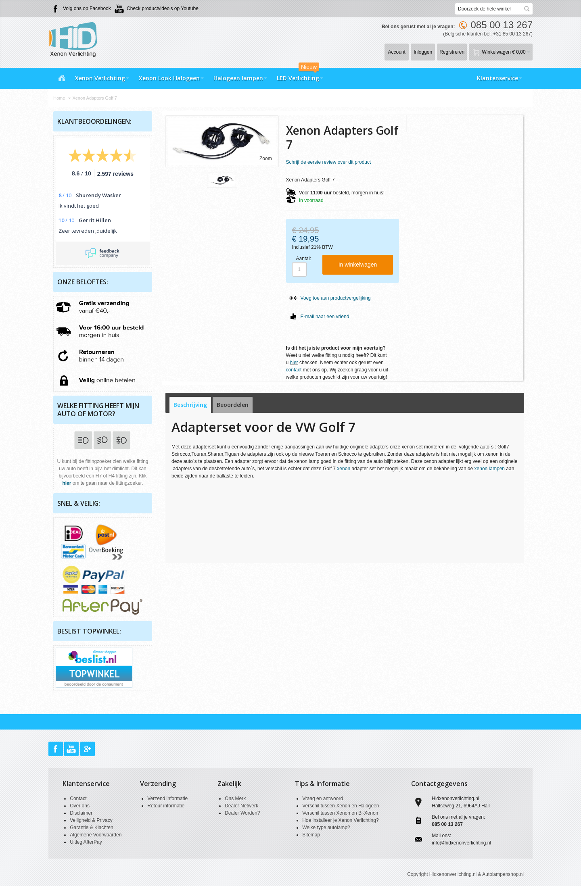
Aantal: (303, 258)
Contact (78, 798)
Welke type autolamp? (326, 827)
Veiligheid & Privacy (91, 820)
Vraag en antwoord (322, 798)
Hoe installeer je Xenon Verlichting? (340, 820)
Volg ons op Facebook (87, 8)
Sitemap (311, 835)
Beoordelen (233, 405)
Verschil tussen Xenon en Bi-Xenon (340, 813)
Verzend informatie (167, 798)
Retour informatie (165, 806)
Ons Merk (235, 798)
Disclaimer (81, 813)
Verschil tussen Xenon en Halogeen (340, 806)
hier (294, 362)
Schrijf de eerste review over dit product (328, 162)
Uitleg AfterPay (86, 842)
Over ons (80, 806)
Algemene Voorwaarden (95, 835)
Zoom (265, 158)
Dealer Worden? (242, 813)
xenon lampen (489, 468)
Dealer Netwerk (241, 806)
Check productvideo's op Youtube (163, 8)
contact (294, 370)
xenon (343, 468)
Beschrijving (190, 405)
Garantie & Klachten (91, 827)
